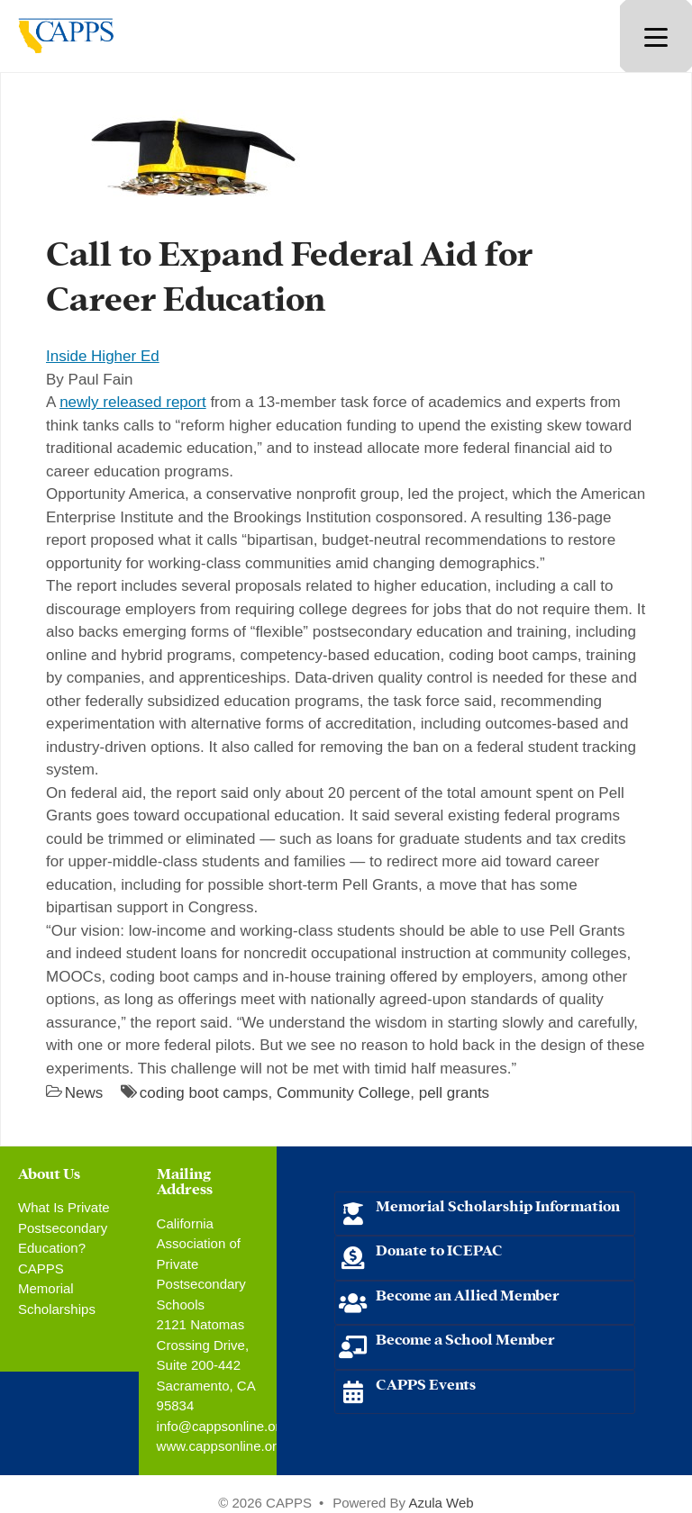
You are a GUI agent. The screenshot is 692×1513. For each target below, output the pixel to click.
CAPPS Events (426, 1382)
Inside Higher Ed (102, 356)
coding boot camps (204, 1092)
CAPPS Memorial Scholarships (57, 1289)
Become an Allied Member (468, 1293)
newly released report (132, 402)
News (84, 1092)
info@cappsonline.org (222, 1426)
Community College (343, 1092)
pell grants (454, 1092)
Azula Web (440, 1502)
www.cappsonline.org (221, 1446)
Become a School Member (465, 1337)
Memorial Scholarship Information (498, 1204)
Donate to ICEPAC (439, 1248)
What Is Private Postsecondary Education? (64, 1227)
